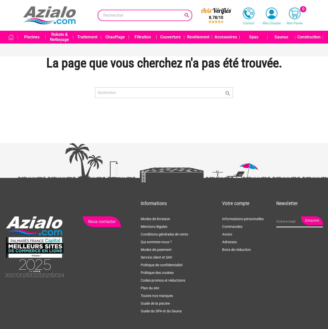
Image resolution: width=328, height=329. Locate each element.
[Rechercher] (145, 15)
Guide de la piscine (155, 303)
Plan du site (150, 288)
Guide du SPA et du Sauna (161, 311)
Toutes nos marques (157, 296)
